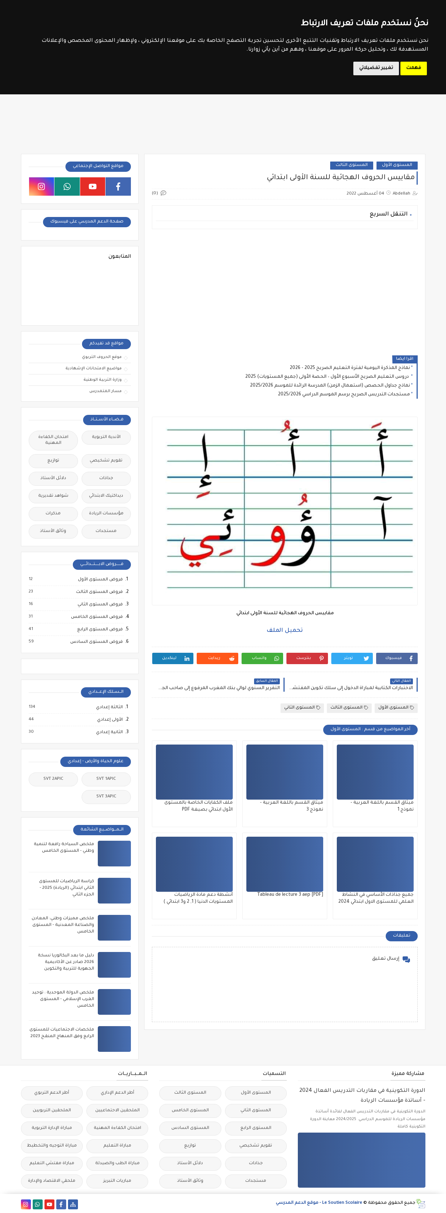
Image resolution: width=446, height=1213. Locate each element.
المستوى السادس (190, 1128)
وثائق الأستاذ (53, 531)
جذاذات (106, 478)
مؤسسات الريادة (106, 513)
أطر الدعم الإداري (117, 1093)
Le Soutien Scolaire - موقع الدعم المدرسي (319, 1203)
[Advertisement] (285, 286)
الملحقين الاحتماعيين (117, 1110)
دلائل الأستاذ (53, 478)
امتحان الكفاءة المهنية (53, 440)
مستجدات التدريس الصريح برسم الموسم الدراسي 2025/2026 (344, 394)
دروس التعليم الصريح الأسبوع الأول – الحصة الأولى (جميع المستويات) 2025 (327, 377)
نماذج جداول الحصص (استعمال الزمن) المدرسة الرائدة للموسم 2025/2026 (330, 385)
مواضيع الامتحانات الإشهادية (93, 368)
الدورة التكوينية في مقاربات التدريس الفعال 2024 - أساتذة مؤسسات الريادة (362, 1096)
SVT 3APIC (106, 796)
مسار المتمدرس (105, 391)
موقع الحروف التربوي (102, 357)
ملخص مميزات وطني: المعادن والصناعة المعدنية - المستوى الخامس (63, 925)
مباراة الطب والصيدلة (117, 1163)
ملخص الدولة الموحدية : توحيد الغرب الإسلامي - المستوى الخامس (63, 1000)
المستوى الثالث (352, 165)
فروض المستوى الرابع (99, 630)
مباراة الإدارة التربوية (52, 1128)
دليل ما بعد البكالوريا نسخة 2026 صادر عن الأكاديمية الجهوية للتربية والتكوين (66, 962)
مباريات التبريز (117, 1181)
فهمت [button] (413, 68)
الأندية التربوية (106, 437)
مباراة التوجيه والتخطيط (52, 1146)
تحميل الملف (285, 631)
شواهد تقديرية (53, 496)
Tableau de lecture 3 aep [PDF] (290, 895)
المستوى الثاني (302, 708)
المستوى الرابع (255, 1128)
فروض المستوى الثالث (99, 592)
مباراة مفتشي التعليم (51, 1163)
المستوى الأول (397, 165)
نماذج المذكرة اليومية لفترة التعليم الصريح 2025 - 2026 (350, 368)
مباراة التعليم (117, 1146)
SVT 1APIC (106, 779)
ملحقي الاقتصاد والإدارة (51, 1181)
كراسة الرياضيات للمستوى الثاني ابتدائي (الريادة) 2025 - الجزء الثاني (66, 888)
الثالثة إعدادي (109, 707)
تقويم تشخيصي (106, 461)
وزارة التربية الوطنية (102, 380)
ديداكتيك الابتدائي (106, 496)
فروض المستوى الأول (100, 580)
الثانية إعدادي (109, 732)
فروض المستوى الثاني (100, 605)
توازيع (53, 461)
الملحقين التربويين (52, 1110)
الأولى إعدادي (109, 720)
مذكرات (53, 513)
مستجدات (106, 531)
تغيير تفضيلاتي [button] (376, 68)
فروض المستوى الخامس (96, 617)
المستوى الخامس (190, 1110)
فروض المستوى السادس (96, 642)
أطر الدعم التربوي (51, 1093)
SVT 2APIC (53, 779)
